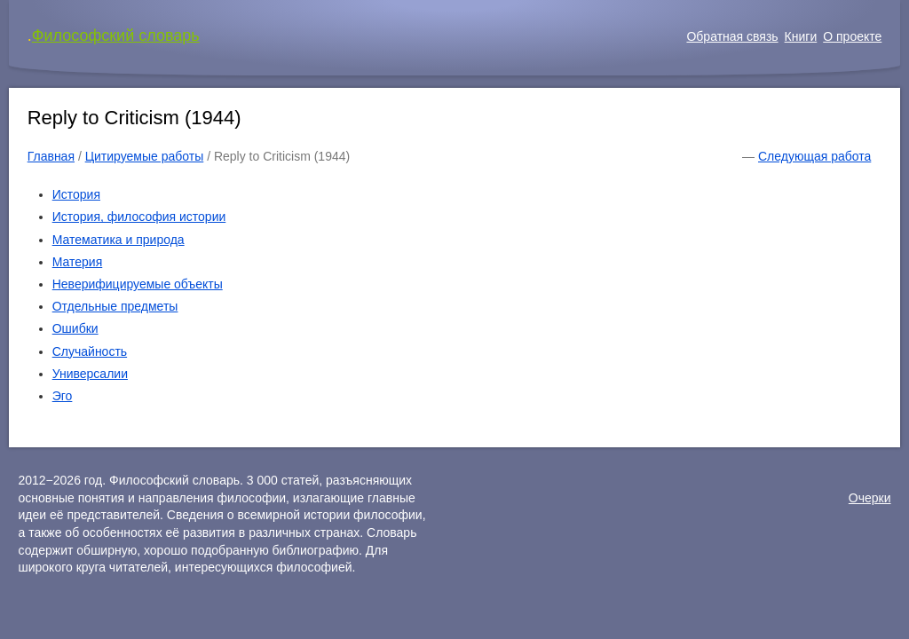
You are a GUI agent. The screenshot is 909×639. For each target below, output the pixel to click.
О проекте (852, 36)
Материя (77, 262)
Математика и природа (118, 240)
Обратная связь (732, 36)
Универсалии (90, 374)
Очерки (870, 498)
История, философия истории (139, 216)
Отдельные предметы (115, 306)
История (76, 194)
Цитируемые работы (144, 156)
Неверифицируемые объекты (137, 284)
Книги (801, 36)
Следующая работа (814, 156)
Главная (51, 156)
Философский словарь (116, 35)
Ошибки (75, 328)
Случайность (89, 351)
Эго (62, 396)
